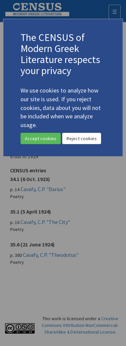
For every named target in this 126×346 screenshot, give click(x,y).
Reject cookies (82, 138)
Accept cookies (40, 138)
